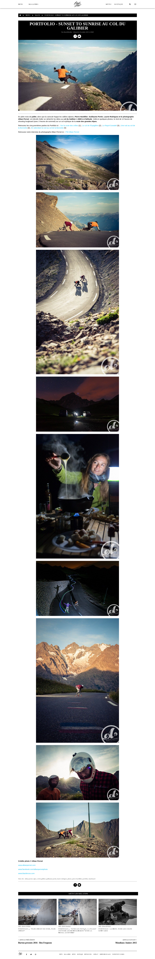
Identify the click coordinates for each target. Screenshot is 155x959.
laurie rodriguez (62, 879)
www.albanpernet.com (27, 865)
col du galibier (41, 879)
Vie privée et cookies (118, 954)
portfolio (85, 879)
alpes (34, 879)
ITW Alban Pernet (72, 132)
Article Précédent (27, 940)
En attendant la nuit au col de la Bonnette (47, 128)
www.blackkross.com (26, 873)
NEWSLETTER (88, 954)
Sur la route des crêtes (69, 125)
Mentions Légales (105, 954)
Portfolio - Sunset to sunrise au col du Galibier (66, 15)
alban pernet (29, 879)
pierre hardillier (77, 879)
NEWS (20, 4)
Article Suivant (129, 940)
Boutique (118, 4)
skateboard (92, 879)
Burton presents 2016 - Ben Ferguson (35, 943)
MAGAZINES (33, 4)
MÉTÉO (108, 4)
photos (70, 879)
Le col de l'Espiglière (90, 125)
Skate (37, 15)
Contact (95, 954)
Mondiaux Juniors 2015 (126, 943)
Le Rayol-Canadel (110, 125)
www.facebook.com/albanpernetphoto (33, 869)
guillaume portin (51, 879)
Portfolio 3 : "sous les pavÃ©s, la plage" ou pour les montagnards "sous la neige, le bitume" (77, 931)
